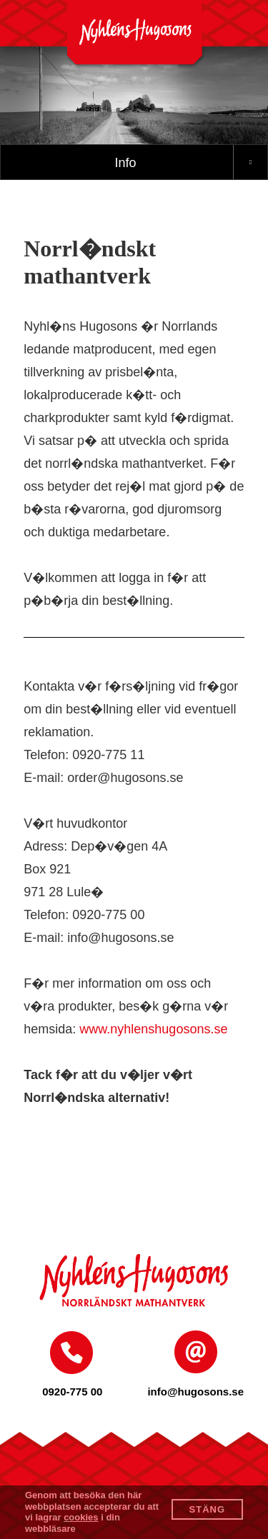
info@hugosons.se (195, 1391)
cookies (81, 1517)
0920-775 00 (72, 1391)
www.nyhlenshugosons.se (153, 1029)
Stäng (207, 1509)
